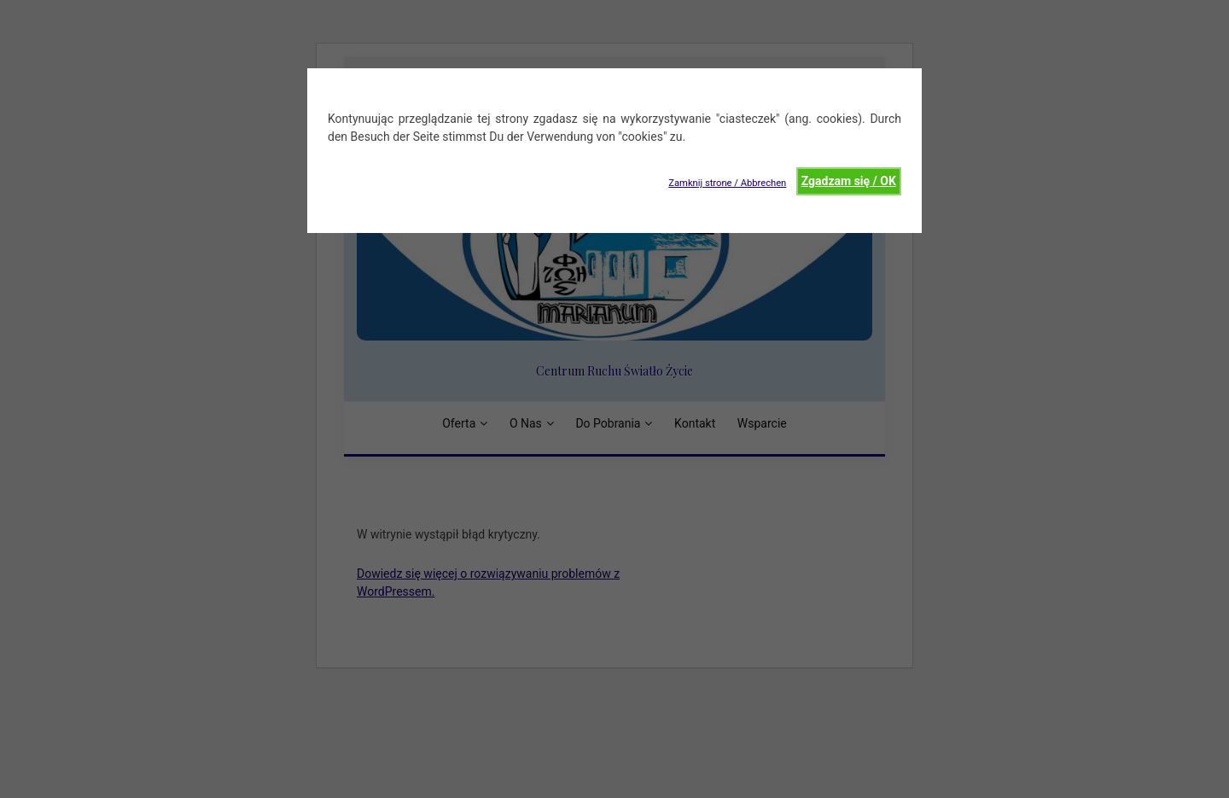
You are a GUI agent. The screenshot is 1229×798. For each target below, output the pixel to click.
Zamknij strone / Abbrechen (727, 183)
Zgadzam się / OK (848, 181)
